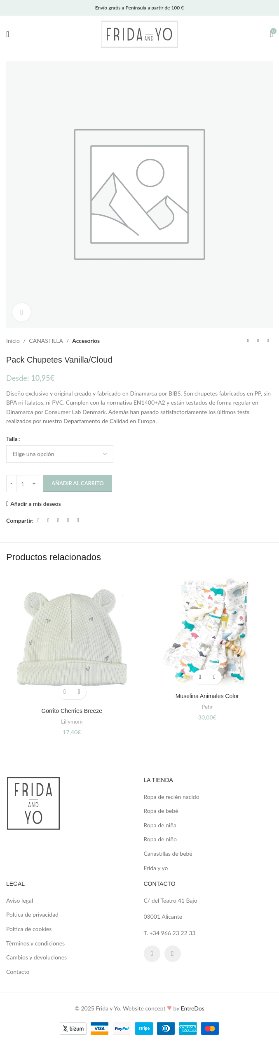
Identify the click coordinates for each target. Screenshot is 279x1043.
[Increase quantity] (34, 483)
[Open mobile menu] (7, 34)
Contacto (17, 971)
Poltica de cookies (29, 928)
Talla (12, 438)
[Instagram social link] (172, 953)
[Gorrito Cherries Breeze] (72, 637)
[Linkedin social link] (68, 520)
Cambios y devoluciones (36, 957)
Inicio (13, 340)
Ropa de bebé (161, 810)
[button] (64, 692)
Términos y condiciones (35, 943)
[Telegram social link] (78, 520)
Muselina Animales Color (207, 696)
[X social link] (48, 520)
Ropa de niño (160, 839)
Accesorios (86, 340)
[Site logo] (140, 33)
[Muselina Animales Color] (207, 630)
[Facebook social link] (38, 520)
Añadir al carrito (78, 483)
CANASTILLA (46, 340)
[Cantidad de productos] (22, 483)
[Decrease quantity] (11, 483)
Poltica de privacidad (32, 914)
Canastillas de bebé (168, 853)
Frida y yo (156, 867)
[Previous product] (248, 341)
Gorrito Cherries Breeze (71, 711)
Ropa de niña (160, 825)
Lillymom (72, 721)
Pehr (207, 706)
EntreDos (192, 1008)
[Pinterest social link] (58, 520)
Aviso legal (19, 900)
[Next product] (268, 341)
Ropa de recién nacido (171, 796)
